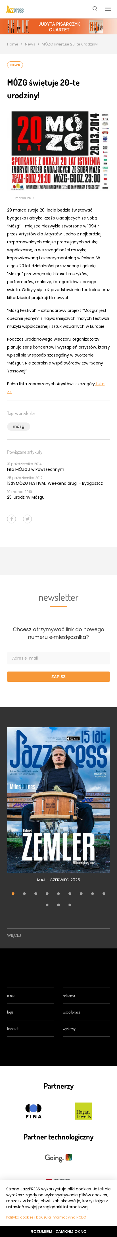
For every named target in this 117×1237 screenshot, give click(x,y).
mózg (18, 426)
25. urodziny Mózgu (26, 497)
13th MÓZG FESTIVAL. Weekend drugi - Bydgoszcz (55, 483)
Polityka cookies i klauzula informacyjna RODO (46, 1217)
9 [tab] (104, 894)
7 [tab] (81, 894)
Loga (10, 1012)
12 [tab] (70, 905)
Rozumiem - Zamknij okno (59, 1231)
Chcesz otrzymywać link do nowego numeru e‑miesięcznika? (58, 633)
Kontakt (12, 1028)
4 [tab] (47, 894)
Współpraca (71, 1012)
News (30, 44)
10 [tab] (47, 905)
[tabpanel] (58, 808)
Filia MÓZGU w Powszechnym (35, 469)
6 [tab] (70, 894)
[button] (95, 9)
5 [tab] (58, 894)
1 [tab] (13, 894)
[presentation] (15, 9)
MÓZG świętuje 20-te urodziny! (70, 44)
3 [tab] (35, 894)
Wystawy (69, 1028)
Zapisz (58, 676)
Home (12, 44)
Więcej (14, 935)
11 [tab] (58, 905)
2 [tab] (24, 894)
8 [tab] (92, 894)
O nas (11, 995)
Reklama (69, 995)
